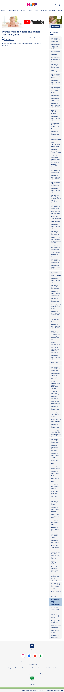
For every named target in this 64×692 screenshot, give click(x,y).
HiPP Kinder (36, 662)
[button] (55, 4)
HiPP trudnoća (53, 662)
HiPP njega (44, 662)
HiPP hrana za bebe (25, 662)
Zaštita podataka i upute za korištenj (16, 668)
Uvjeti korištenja (31, 668)
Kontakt (48, 668)
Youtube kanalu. (9, 40)
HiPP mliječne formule (12, 662)
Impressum (41, 668)
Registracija (55, 26)
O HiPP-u (55, 668)
